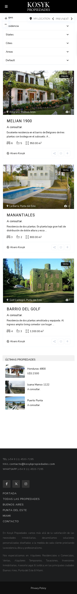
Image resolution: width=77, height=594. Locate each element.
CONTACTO (11, 521)
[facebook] (6, 484)
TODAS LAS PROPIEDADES (21, 499)
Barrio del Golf (24, 309)
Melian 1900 (19, 121)
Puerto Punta (35, 400)
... (49, 136)
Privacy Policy (38, 588)
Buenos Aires (28, 112)
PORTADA (10, 493)
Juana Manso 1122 (38, 384)
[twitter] (16, 484)
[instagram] (26, 484)
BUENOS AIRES (13, 504)
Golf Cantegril (17, 300)
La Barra (14, 206)
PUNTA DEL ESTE (15, 510)
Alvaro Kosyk (17, 153)
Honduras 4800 (36, 369)
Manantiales (21, 215)
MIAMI (7, 516)
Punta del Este (28, 206)
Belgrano (15, 112)
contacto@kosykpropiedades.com (32, 464)
